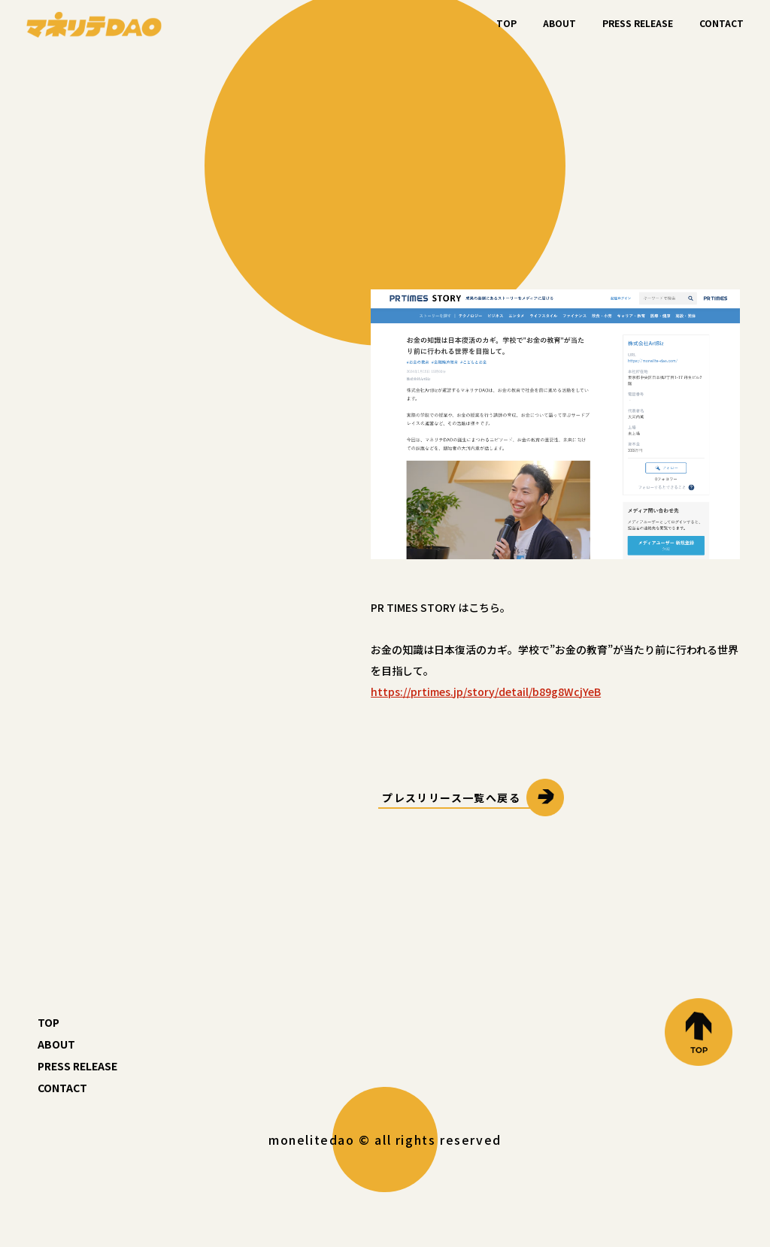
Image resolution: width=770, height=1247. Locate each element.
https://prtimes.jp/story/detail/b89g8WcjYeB (486, 691)
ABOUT (559, 23)
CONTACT (721, 23)
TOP (506, 23)
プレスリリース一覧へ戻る (451, 797)
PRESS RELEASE (637, 23)
